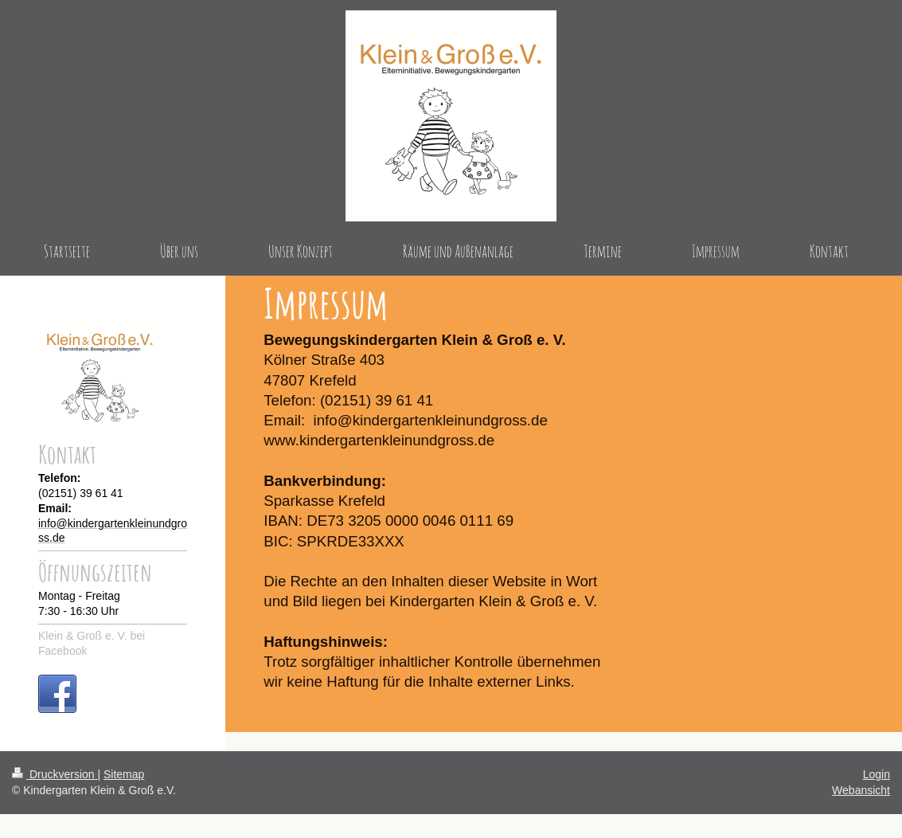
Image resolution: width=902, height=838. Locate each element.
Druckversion (54, 774)
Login (876, 774)
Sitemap (123, 774)
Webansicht (861, 790)
